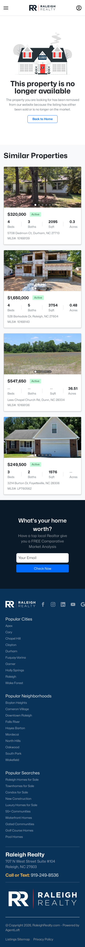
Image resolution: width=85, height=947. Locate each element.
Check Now (42, 568)
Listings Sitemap (17, 939)
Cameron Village (17, 709)
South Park (13, 753)
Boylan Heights (16, 702)
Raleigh (10, 676)
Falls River (12, 722)
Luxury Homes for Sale (21, 805)
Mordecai (12, 734)
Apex (8, 626)
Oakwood (12, 747)
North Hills (13, 741)
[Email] (42, 557)
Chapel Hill (13, 638)
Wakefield (12, 760)
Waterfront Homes (18, 817)
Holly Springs (14, 670)
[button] (6, 8)
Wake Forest (14, 683)
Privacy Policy (43, 939)
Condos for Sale (16, 792)
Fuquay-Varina (15, 657)
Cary (8, 632)
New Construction (18, 798)
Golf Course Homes (19, 830)
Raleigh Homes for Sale (22, 779)
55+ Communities (18, 811)
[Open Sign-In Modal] (79, 8)
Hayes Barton (15, 728)
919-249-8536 (44, 875)
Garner (10, 664)
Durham (11, 651)
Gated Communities (19, 824)
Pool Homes (14, 837)
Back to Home (42, 119)
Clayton (10, 645)
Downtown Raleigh (18, 715)
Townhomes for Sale (19, 786)
